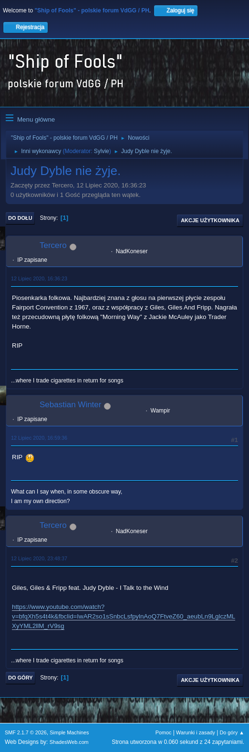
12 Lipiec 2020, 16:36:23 (39, 278)
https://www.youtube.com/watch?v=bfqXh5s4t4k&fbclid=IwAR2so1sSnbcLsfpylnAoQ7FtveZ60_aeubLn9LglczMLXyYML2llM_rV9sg (123, 616)
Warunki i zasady (195, 732)
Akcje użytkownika (210, 220)
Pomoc (164, 732)
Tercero (53, 245)
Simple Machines (69, 732)
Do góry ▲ (232, 732)
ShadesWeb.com (69, 742)
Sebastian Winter (70, 404)
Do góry (20, 677)
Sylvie (101, 151)
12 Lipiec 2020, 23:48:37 (39, 558)
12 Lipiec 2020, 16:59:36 (39, 438)
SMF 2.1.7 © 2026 (26, 732)
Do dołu (20, 218)
